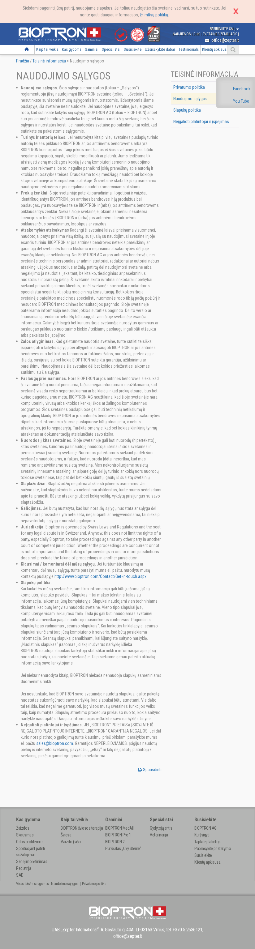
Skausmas (24, 834)
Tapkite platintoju (207, 841)
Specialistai (111, 49)
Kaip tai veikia (47, 49)
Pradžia (27, 49)
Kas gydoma (71, 49)
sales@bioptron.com (54, 743)
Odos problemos (29, 841)
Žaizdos (22, 828)
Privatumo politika (189, 87)
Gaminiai (91, 49)
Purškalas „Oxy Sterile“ (123, 848)
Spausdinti (150, 769)
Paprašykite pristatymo (212, 848)
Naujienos (182, 34)
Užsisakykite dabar (160, 49)
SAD (20, 875)
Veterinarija (159, 834)
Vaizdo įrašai (71, 841)
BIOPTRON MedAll (119, 828)
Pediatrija (23, 868)
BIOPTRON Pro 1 (118, 834)
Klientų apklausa (215, 49)
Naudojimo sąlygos (190, 98)
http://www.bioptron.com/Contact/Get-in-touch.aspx (100, 576)
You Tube (241, 101)
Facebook (241, 88)
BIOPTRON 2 (114, 841)
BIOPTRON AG (205, 828)
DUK (197, 34)
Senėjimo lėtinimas (31, 861)
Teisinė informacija (49, 60)
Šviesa (66, 834)
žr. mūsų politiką (154, 14)
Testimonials (189, 49)
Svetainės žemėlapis (220, 34)
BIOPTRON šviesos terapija (82, 828)
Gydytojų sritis (161, 828)
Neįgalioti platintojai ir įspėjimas (201, 121)
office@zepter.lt (222, 40)
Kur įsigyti (202, 834)
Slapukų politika (187, 110)
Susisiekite (132, 49)
